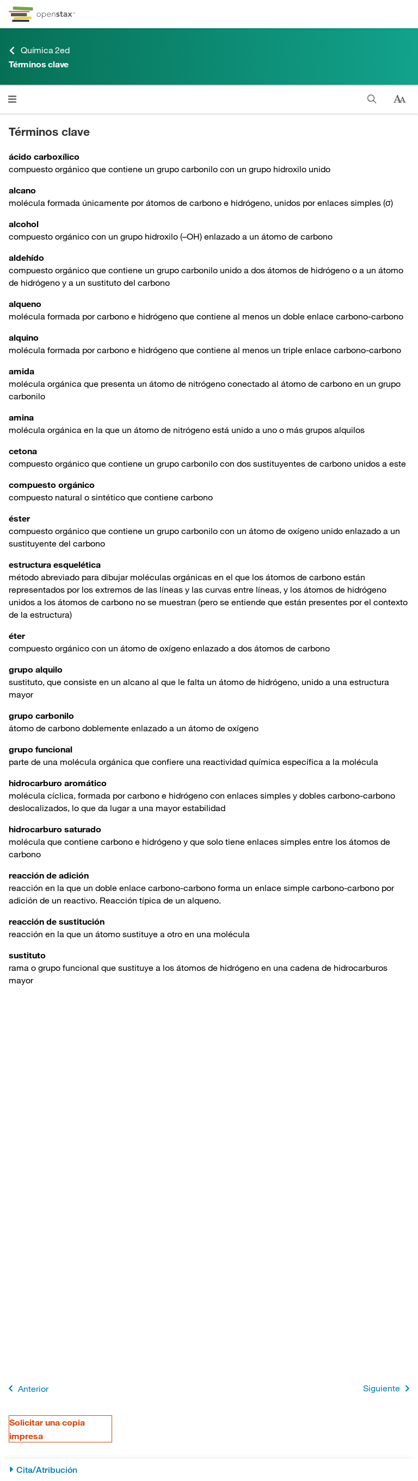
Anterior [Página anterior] (26, 1388)
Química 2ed (39, 50)
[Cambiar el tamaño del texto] (399, 99)
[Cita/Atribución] (209, 1470)
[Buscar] (372, 99)
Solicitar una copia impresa (47, 1429)
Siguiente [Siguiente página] (388, 1388)
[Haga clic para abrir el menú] (12, 99)
